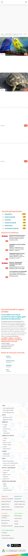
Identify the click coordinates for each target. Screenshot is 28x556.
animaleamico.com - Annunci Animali (17, 550)
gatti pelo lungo (7, 419)
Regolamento (18, 513)
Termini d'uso (18, 518)
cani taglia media (8, 410)
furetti (5, 431)
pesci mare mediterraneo (10, 463)
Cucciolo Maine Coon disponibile (18, 271)
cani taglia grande (8, 412)
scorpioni (6, 488)
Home (2, 34)
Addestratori (8, 225)
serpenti (5, 476)
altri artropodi (7, 490)
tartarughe (6, 470)
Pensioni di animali (10, 222)
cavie (4, 427)
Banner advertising (6, 509)
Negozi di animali (10, 217)
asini (4, 440)
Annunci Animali (8, 34)
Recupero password (7, 526)
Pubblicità (4, 496)
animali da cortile (17, 34)
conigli (5, 424)
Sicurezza (4, 513)
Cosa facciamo (5, 535)
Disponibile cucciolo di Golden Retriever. (17, 245)
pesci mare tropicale (9, 465)
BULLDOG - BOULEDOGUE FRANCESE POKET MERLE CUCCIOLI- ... (15, 264)
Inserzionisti (17, 499)
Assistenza (4, 523)
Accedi (16, 524)
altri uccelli (6, 456)
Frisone (8, 356)
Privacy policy (18, 515)
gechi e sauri (6, 474)
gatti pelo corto (7, 417)
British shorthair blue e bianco (17, 235)
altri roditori (6, 433)
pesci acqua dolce (8, 461)
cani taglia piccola (8, 408)
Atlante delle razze (19, 504)
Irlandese (9, 365)
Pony (7, 370)
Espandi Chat (5, 504)
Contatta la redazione (7, 538)
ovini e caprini (7, 444)
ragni (4, 484)
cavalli (25, 34)
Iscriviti (16, 521)
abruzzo (4, 35)
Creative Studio (13, 551)
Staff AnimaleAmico (7, 530)
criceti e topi (6, 429)
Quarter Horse (10, 361)
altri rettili (6, 479)
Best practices (5, 520)
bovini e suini (7, 442)
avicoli (5, 446)
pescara (9, 35)
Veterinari (8, 220)
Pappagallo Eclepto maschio (17, 253)
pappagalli (6, 454)
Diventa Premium (6, 501)
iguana (5, 472)
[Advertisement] (14, 19)
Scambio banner (19, 507)
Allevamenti (8, 214)
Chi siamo (4, 532)
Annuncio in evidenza (7, 499)
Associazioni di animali (11, 228)
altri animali (6, 449)
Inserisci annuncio (19, 526)
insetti (5, 486)
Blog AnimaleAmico (19, 501)
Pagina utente (5, 507)
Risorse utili (18, 496)
